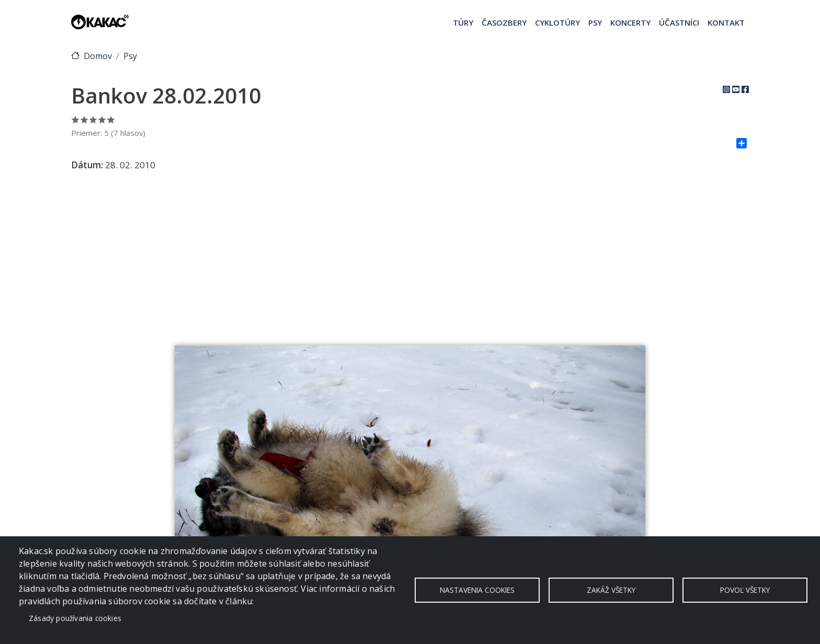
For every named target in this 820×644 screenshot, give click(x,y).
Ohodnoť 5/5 (111, 119)
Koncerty (630, 22)
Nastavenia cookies (477, 590)
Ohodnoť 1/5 (75, 119)
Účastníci (679, 22)
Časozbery (504, 22)
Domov (98, 56)
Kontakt (726, 22)
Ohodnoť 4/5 (102, 119)
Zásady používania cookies (75, 618)
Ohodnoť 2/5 (84, 119)
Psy (595, 22)
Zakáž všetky (611, 590)
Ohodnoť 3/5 (93, 119)
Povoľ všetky (745, 590)
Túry (463, 22)
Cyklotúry (557, 22)
